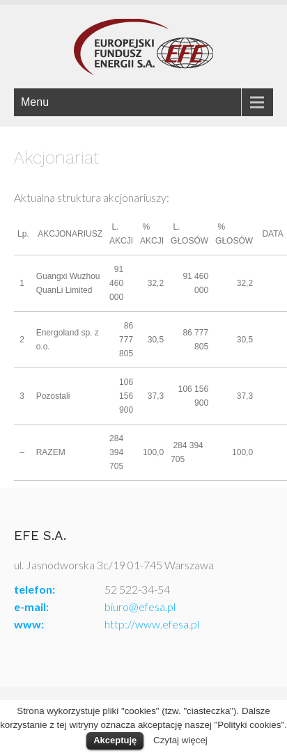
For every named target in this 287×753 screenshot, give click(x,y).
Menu (35, 102)
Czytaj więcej (180, 740)
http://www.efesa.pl (151, 624)
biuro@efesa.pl (140, 606)
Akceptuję (115, 740)
